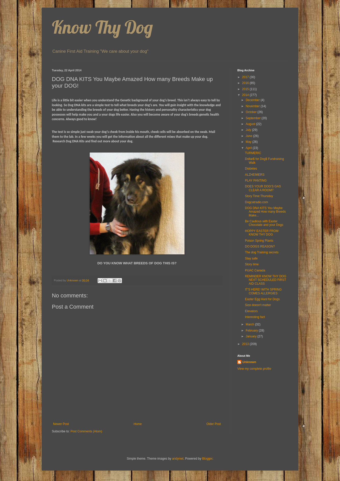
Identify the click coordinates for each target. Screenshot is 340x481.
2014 (246, 95)
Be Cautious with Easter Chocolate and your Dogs (264, 223)
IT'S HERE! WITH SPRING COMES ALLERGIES (263, 291)
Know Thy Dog (102, 27)
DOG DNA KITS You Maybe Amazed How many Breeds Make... (265, 211)
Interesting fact (255, 317)
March (250, 324)
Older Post (213, 424)
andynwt (177, 458)
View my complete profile (254, 368)
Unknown (249, 362)
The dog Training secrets (262, 252)
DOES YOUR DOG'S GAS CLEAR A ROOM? (263, 188)
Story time (252, 264)
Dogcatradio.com (256, 202)
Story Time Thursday (259, 196)
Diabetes (251, 168)
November (253, 106)
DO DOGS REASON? (260, 246)
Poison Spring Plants (259, 240)
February (252, 330)
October (251, 112)
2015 (246, 89)
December (253, 100)
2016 (246, 83)
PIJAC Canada (255, 270)
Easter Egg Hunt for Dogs (262, 299)
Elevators (251, 311)
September (253, 118)
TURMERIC (253, 153)
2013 (246, 344)
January (251, 336)
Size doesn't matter (258, 305)
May (249, 142)
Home (138, 424)
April (249, 148)
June (249, 136)
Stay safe (251, 258)
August (251, 124)
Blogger (207, 458)
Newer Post (61, 424)
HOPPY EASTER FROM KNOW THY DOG (262, 232)
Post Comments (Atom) (86, 431)
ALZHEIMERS (255, 174)
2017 (246, 77)
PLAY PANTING (256, 180)
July (249, 130)
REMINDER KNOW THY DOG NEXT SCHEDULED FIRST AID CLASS (265, 279)
